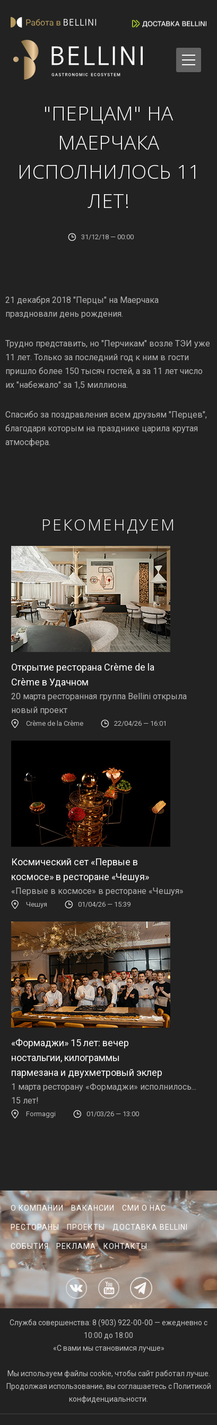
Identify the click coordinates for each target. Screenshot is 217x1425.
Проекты (86, 1227)
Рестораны (35, 1227)
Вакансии (93, 1208)
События (30, 1246)
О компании (37, 1208)
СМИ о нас (144, 1208)
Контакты (125, 1246)
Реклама (76, 1246)
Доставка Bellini (150, 1227)
